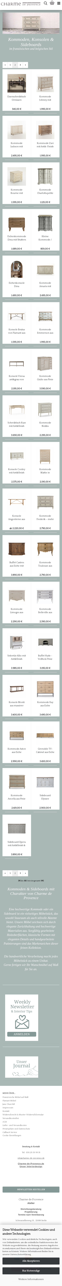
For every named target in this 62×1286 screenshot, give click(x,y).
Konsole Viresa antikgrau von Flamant (17, 378)
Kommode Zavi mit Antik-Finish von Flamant (45, 145)
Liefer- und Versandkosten (14, 1125)
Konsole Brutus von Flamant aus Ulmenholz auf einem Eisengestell (16, 331)
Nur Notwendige (31, 1271)
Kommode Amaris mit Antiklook (45, 285)
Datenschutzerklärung (20, 1254)
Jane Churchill (8, 1104)
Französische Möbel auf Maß (15, 1097)
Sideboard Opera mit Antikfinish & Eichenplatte (17, 844)
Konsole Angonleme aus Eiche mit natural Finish (17, 518)
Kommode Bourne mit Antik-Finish (16, 192)
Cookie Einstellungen (11, 1135)
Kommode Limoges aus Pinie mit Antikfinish (16, 611)
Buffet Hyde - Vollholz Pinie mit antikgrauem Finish (45, 657)
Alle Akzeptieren (31, 1261)
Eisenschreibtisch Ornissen (16, 98)
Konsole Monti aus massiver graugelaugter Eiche (17, 704)
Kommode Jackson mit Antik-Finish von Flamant (16, 145)
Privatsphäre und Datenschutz (16, 1129)
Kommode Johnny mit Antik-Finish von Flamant (45, 98)
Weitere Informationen (31, 1279)
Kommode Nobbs (45, 424)
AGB (4, 1122)
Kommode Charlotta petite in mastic (45, 192)
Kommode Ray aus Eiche (45, 704)
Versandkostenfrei (10, 1118)
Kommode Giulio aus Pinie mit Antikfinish (45, 378)
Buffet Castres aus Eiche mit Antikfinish (16, 564)
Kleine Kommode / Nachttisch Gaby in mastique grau (45, 238)
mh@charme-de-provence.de (31, 1158)
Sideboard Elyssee (45, 797)
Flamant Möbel (9, 1101)
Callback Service (9, 1132)
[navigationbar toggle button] (58, 3)
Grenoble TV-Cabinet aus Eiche (45, 751)
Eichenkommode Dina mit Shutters (16, 238)
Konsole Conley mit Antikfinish (16, 471)
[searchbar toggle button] (45, 3)
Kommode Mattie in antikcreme (45, 471)
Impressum (7, 1108)
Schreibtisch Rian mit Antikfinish (17, 424)
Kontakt (5, 1111)
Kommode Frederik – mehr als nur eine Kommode (45, 518)
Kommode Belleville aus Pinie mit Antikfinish (45, 611)
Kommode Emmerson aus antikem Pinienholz (45, 331)
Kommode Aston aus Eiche (17, 751)
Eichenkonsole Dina (17, 285)
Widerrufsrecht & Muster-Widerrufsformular (23, 1115)
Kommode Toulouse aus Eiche (45, 564)
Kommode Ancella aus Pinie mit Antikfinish (16, 797)
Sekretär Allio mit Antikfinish (16, 657)
